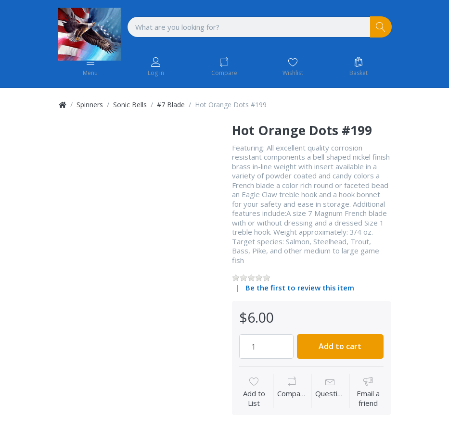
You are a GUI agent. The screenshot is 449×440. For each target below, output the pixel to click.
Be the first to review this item (299, 287)
